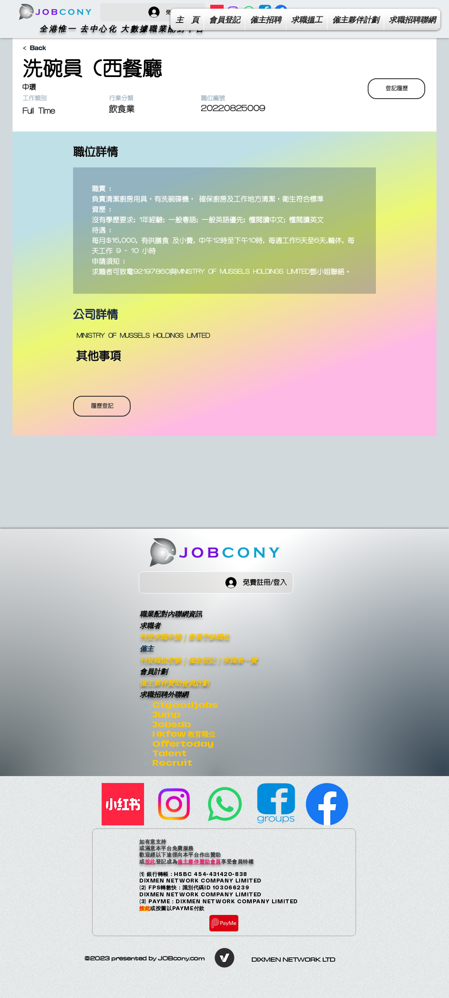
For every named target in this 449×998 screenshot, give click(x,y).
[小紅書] (123, 804)
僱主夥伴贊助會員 (199, 861)
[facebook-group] (276, 804)
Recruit (172, 762)
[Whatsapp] (225, 804)
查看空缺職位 (209, 636)
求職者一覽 (240, 659)
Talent (169, 753)
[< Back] (52, 48)
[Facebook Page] (327, 804)
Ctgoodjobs (185, 704)
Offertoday (183, 743)
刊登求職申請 (160, 636)
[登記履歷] (396, 88)
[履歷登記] (102, 406)
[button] (412, 19)
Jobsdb (171, 724)
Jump (166, 714)
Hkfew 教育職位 (183, 733)
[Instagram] (174, 804)
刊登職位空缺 (160, 659)
